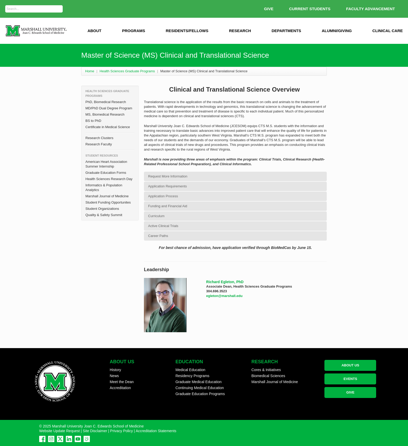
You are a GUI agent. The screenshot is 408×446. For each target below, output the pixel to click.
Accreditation (120, 388)
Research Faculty (98, 144)
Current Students (309, 9)
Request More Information (167, 176)
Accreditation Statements (156, 431)
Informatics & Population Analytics (103, 187)
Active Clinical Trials (163, 226)
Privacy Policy (121, 431)
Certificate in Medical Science (107, 127)
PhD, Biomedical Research (105, 102)
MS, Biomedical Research (105, 114)
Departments (286, 30)
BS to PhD (93, 121)
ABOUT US (350, 365)
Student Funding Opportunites (108, 202)
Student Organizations (102, 209)
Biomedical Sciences (268, 376)
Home (89, 71)
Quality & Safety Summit (103, 215)
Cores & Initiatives (266, 370)
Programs (133, 30)
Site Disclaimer (95, 431)
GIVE (268, 9)
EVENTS (350, 379)
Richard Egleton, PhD (224, 282)
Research (240, 30)
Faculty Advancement (370, 9)
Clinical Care (387, 30)
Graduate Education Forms (105, 173)
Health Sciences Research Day (108, 179)
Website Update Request (59, 431)
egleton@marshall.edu (224, 296)
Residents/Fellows (187, 30)
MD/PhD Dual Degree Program (108, 108)
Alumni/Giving (337, 30)
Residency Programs (192, 376)
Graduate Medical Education (199, 382)
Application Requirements (167, 186)
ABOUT (94, 30)
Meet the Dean (122, 382)
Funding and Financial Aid (167, 206)
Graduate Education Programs (200, 394)
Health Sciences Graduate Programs (127, 71)
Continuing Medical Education (200, 388)
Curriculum (156, 216)
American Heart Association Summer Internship (106, 164)
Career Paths (158, 236)
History (115, 370)
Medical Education (190, 370)
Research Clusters (99, 138)
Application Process (163, 196)
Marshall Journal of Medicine (107, 196)
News (114, 376)
